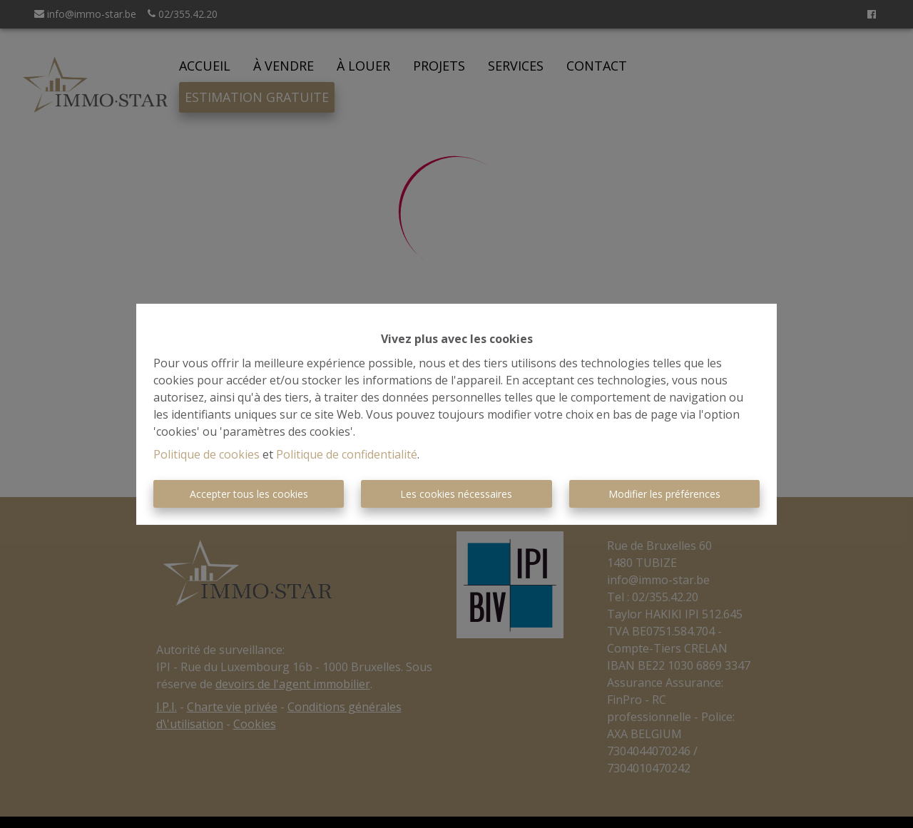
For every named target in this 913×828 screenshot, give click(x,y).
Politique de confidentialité (346, 454)
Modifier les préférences (664, 494)
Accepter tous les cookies (249, 494)
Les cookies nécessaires (456, 494)
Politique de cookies (206, 454)
